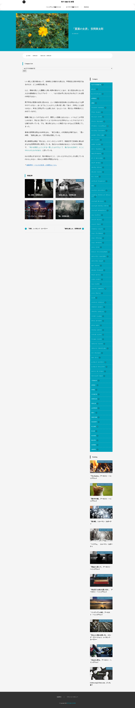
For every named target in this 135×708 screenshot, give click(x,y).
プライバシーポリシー (72, 697)
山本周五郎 (95, 408)
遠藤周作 (94, 449)
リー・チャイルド (97, 353)
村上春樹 (94, 426)
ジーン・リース (96, 247)
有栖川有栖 (95, 417)
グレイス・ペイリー (97, 172)
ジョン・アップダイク (98, 233)
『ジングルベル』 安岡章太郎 (37, 216)
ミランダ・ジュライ (97, 334)
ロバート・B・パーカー (98, 371)
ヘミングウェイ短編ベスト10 (53, 7)
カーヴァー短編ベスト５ (72, 7)
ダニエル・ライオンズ (98, 270)
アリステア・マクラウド (98, 108)
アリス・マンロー (97, 112)
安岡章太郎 (76, 33)
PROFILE (86, 7)
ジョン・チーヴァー (97, 243)
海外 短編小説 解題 (67, 2)
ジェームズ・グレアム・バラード (101, 206)
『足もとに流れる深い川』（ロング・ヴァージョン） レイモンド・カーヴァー (101, 637)
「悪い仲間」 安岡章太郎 (35, 195)
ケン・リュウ (96, 176)
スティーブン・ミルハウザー (99, 256)
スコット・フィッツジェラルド (100, 252)
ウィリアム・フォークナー (99, 131)
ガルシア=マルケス (97, 154)
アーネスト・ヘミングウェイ (99, 126)
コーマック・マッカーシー (99, 181)
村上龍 (94, 431)
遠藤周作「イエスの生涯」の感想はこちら (41, 165)
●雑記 (94, 103)
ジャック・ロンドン (97, 220)
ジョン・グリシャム (97, 238)
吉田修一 (94, 385)
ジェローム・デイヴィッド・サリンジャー (101, 196)
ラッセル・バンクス (97, 339)
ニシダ (94, 298)
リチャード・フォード (98, 344)
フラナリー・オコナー (98, 307)
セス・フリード (96, 266)
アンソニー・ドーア (97, 117)
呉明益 (94, 390)
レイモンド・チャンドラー (99, 367)
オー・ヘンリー (96, 140)
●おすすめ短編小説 (97, 85)
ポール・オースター (97, 321)
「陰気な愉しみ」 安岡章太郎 (67, 195)
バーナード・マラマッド (98, 302)
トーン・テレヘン (97, 293)
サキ (93, 186)
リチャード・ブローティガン (99, 348)
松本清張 (94, 436)
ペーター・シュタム (97, 316)
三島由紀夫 (95, 380)
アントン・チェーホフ (98, 121)
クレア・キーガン (97, 163)
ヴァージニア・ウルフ (98, 376)
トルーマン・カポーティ (98, 289)
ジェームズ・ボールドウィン (99, 210)
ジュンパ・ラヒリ (97, 224)
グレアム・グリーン (97, 167)
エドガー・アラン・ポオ (98, 135)
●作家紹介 (95, 98)
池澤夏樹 (94, 445)
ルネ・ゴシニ (96, 357)
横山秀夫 (94, 440)
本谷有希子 (95, 422)
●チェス (94, 89)
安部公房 (94, 403)
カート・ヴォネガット (98, 149)
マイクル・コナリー (97, 330)
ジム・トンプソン (97, 215)
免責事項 (59, 697)
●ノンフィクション (97, 94)
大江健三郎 (95, 394)
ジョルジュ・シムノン (98, 229)
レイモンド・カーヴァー (98, 362)
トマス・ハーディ (97, 279)
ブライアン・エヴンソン (98, 311)
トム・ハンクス (96, 284)
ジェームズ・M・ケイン (98, 201)
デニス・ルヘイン (97, 275)
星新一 (94, 413)
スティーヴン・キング (98, 261)
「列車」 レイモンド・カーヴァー (38, 228)
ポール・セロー (96, 325)
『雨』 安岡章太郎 (63, 216)
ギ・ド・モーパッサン (98, 158)
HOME (29, 55)
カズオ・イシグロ (97, 144)
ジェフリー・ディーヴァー (99, 190)
